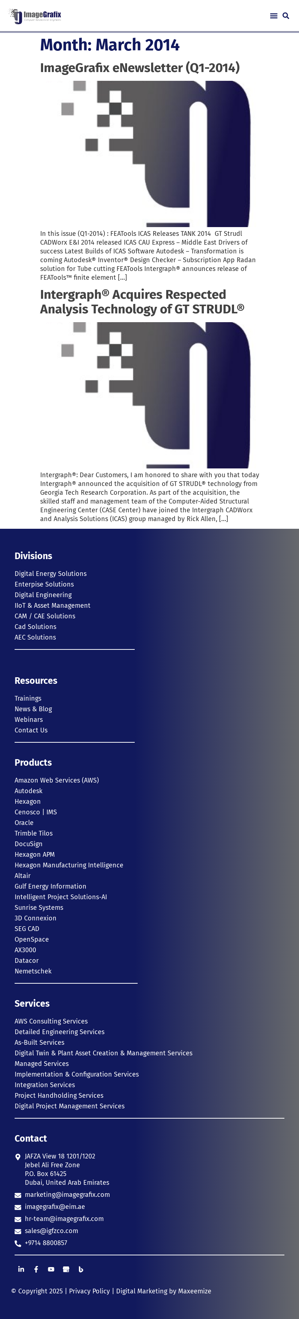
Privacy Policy (89, 1291)
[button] (274, 16)
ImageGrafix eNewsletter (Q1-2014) (139, 67)
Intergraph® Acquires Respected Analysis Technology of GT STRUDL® (142, 302)
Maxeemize (194, 1291)
